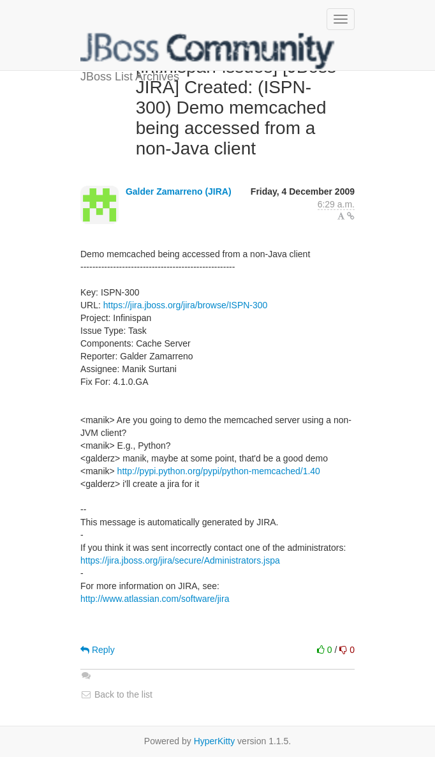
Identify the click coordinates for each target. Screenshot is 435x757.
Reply (97, 650)
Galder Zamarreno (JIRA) (179, 191)
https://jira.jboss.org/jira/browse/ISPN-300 (185, 305)
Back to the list (116, 694)
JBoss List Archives (207, 51)
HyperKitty (214, 741)
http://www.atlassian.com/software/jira (154, 599)
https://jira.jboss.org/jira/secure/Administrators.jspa (180, 560)
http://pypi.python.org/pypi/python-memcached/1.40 (218, 471)
